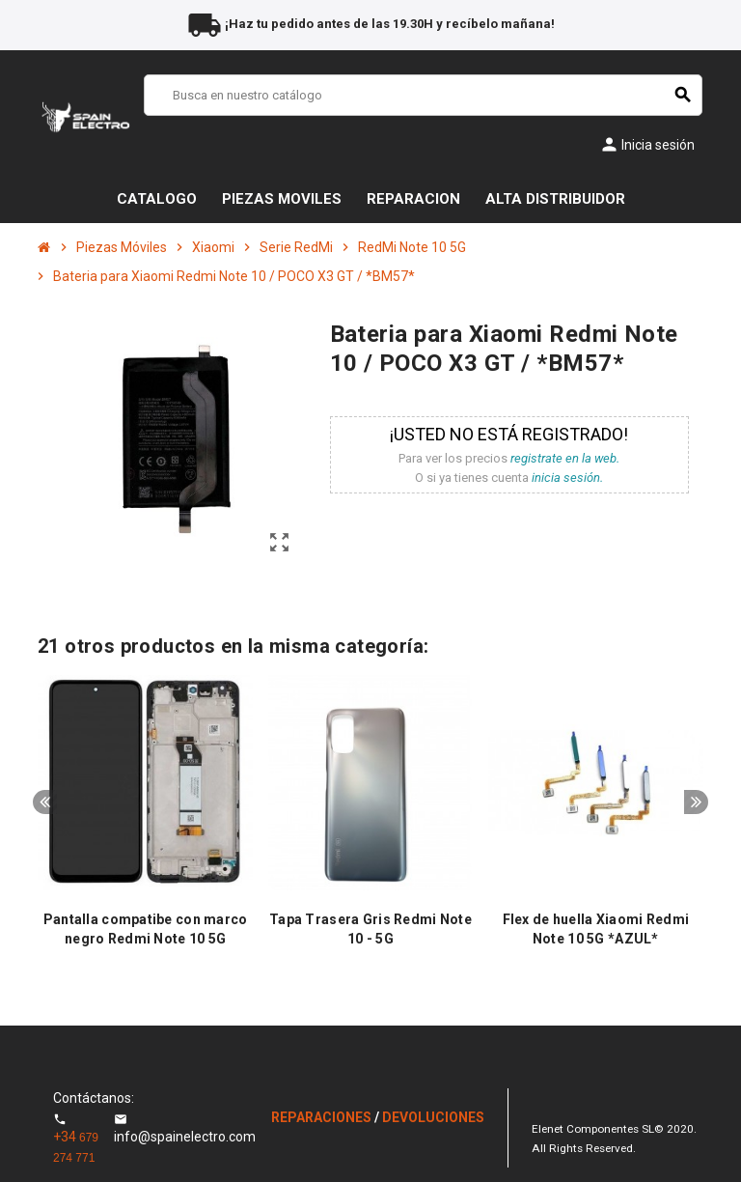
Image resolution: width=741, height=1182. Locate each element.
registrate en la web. (564, 458)
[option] (145, 821)
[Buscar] (423, 95)
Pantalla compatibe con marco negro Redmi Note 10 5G (145, 929)
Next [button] (696, 802)
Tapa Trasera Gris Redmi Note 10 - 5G (370, 929)
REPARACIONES (322, 1117)
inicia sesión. (567, 477)
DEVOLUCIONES (433, 1117)
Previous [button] (45, 802)
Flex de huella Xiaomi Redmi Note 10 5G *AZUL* (596, 929)
